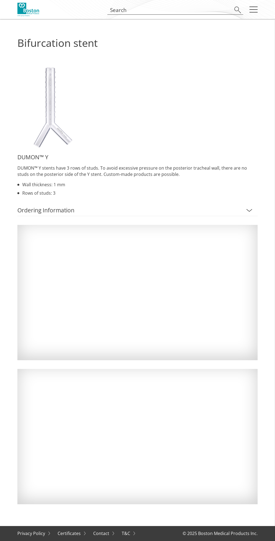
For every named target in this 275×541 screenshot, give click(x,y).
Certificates (70, 533)
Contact (101, 533)
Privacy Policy (31, 533)
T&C (126, 533)
